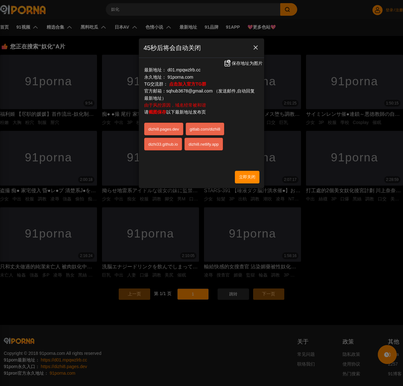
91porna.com (180, 77)
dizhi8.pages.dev (163, 129)
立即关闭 (247, 177)
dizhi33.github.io (163, 144)
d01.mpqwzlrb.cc (184, 69)
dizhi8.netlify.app (204, 144)
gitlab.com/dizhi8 (205, 129)
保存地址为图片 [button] (243, 63)
